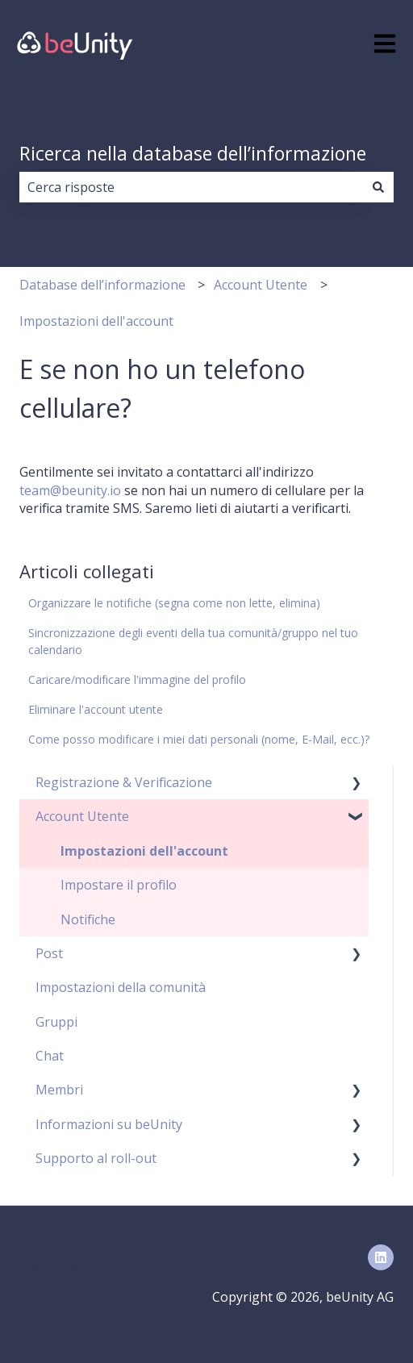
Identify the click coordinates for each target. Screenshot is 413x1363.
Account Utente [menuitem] (82, 816)
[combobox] (191, 187)
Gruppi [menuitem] (56, 1022)
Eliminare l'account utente (95, 709)
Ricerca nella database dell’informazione (192, 153)
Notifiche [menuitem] (87, 919)
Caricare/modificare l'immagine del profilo (137, 679)
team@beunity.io (70, 490)
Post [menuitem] (49, 953)
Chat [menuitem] (49, 1056)
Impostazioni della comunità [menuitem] (120, 987)
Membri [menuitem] (59, 1089)
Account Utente (260, 285)
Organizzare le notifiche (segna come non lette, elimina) (174, 603)
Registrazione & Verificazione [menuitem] (123, 782)
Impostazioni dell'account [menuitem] (144, 851)
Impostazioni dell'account (96, 321)
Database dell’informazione (102, 285)
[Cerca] (378, 187)
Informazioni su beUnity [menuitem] (108, 1124)
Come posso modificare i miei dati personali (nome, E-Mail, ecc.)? (198, 739)
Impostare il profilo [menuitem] (118, 885)
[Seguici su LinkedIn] (381, 1257)
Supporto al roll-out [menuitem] (95, 1158)
